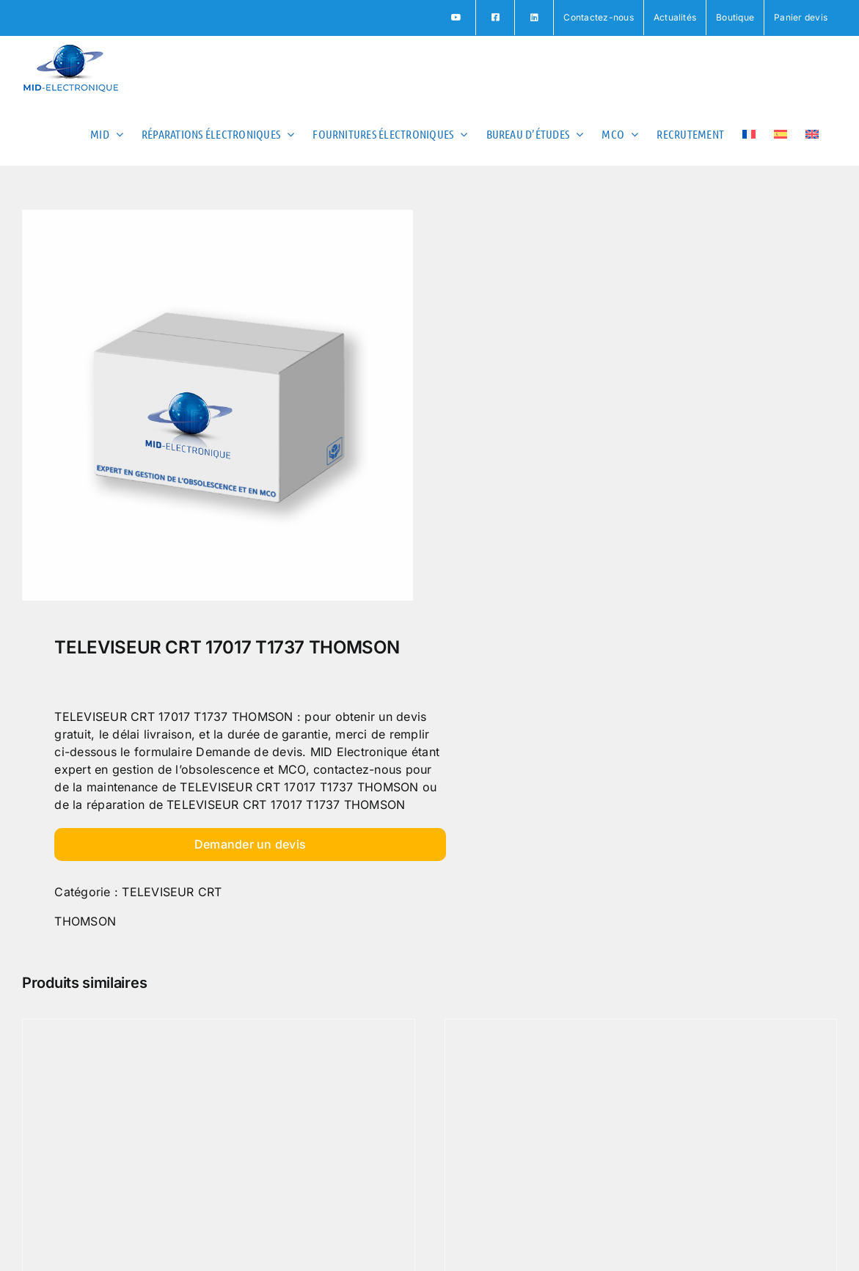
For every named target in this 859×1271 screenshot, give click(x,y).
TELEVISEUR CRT (172, 891)
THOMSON (85, 921)
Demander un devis (250, 844)
